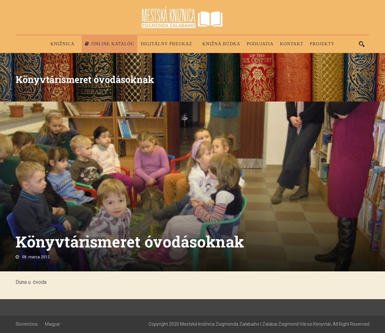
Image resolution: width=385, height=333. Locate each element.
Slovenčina (27, 324)
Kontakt (291, 44)
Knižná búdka (221, 44)
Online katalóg (109, 44)
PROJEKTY (322, 44)
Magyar (52, 324)
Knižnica (62, 44)
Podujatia (260, 44)
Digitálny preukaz (166, 44)
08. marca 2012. (36, 257)
